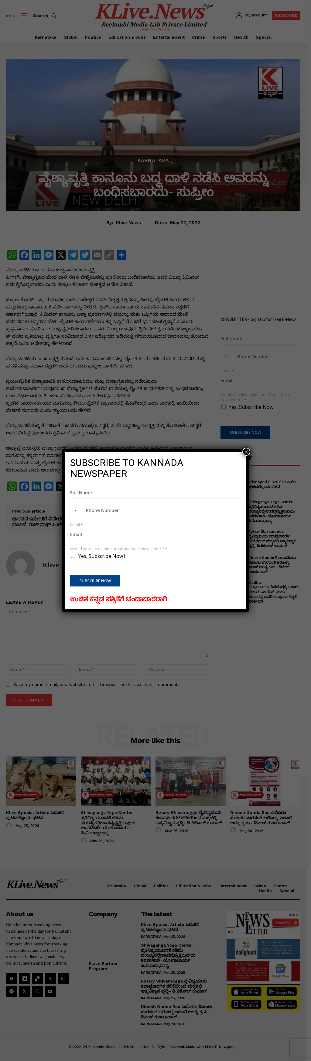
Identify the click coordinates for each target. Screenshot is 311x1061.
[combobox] (74, 510)
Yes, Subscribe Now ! (101, 556)
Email (76, 524)
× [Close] (246, 452)
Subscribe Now (95, 580)
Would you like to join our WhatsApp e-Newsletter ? (118, 548)
